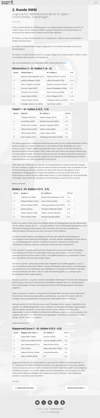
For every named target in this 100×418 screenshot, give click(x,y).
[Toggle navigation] (96, 2)
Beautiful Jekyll (54, 412)
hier (65, 63)
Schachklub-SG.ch (56, 409)
